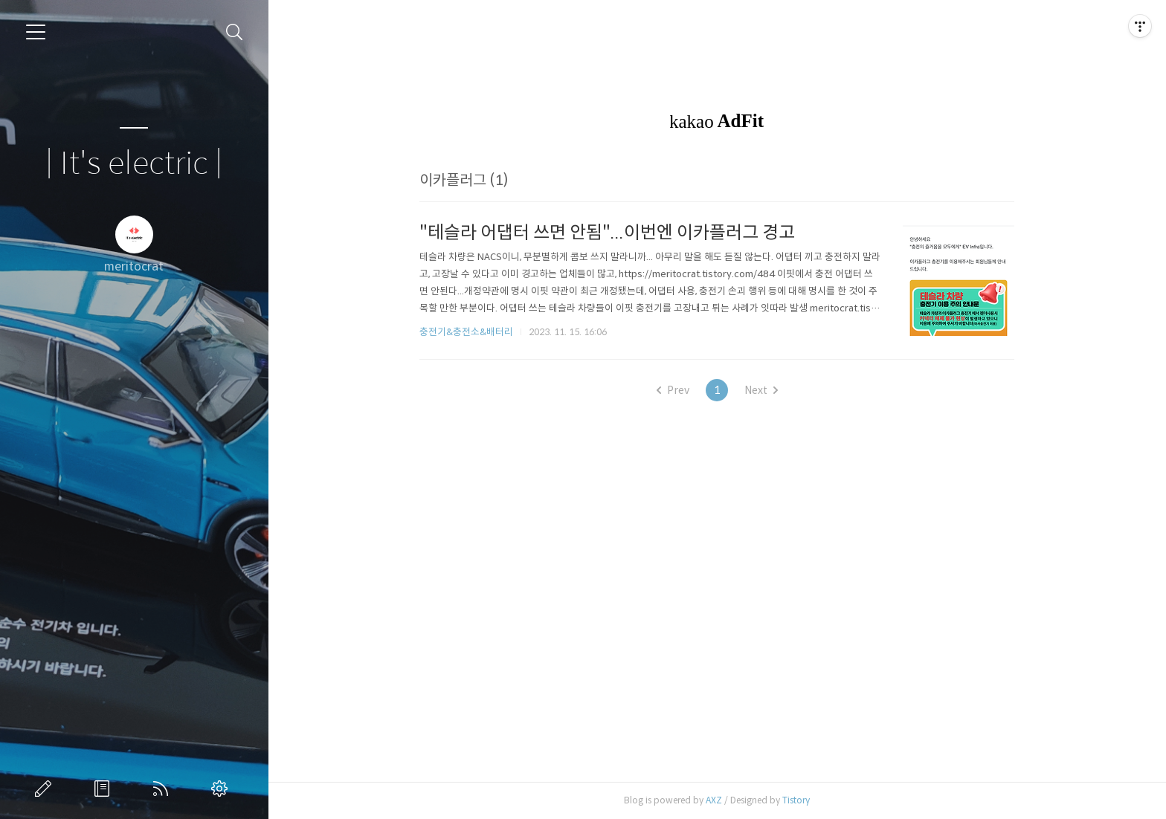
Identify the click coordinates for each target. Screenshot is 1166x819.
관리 (222, 788)
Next (761, 390)
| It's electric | (133, 164)
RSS (163, 788)
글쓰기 (46, 788)
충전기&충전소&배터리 (466, 332)
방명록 (105, 788)
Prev (673, 390)
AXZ (714, 800)
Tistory (796, 800)
